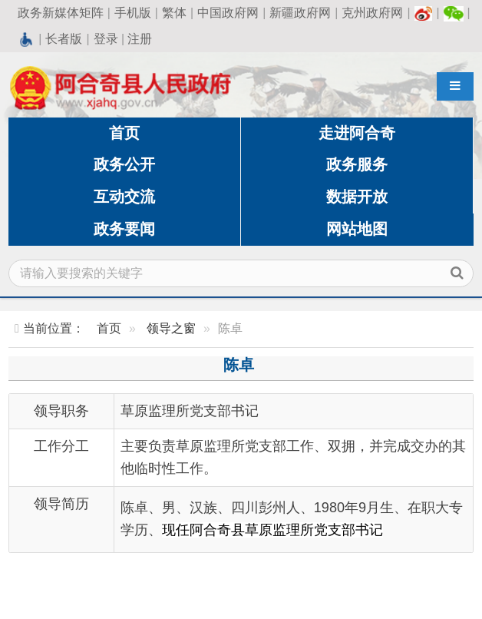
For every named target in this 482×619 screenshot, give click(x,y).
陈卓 (238, 364)
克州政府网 (372, 12)
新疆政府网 (300, 12)
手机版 (132, 12)
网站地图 (357, 228)
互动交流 (124, 196)
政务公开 (124, 164)
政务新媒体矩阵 (61, 12)
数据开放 (357, 196)
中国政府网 (228, 12)
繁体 (174, 12)
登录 (106, 38)
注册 (139, 38)
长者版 (63, 38)
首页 (124, 132)
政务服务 (357, 164)
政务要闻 (124, 228)
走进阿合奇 (357, 132)
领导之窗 (171, 328)
